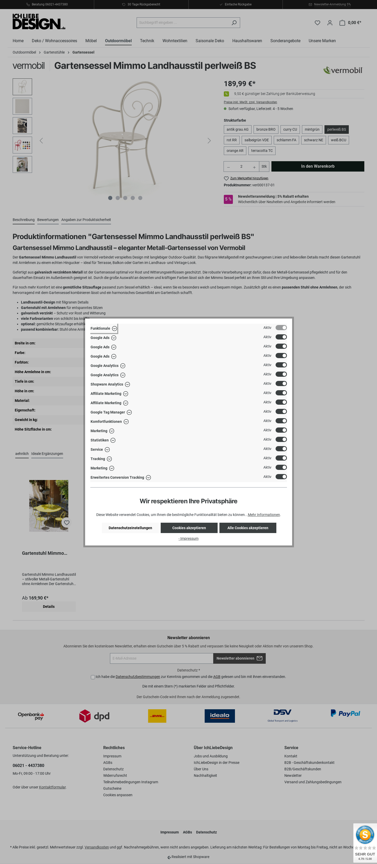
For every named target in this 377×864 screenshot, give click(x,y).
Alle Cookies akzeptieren (247, 528)
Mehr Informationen (264, 515)
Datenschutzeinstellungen (130, 528)
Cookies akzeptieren (189, 528)
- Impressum (188, 538)
